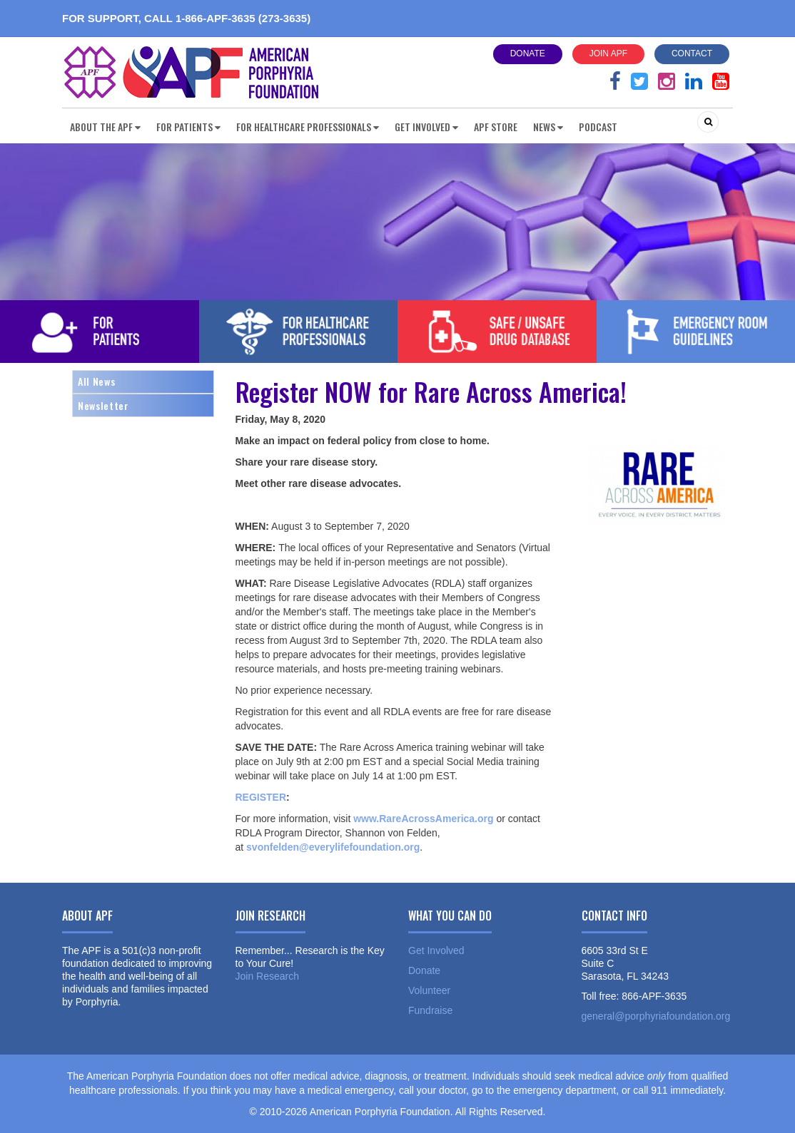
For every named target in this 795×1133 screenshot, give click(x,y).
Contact (692, 53)
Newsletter (103, 405)
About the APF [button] (105, 126)
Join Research (268, 976)
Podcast (598, 126)
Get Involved (436, 950)
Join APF (608, 53)
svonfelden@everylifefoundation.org (333, 847)
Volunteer (429, 990)
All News (96, 381)
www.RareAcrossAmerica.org (423, 818)
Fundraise (430, 1010)
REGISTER (261, 797)
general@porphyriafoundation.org (656, 1016)
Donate (527, 53)
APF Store (495, 126)
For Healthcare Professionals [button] (307, 126)
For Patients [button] (188, 126)
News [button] (548, 126)
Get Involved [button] (426, 126)
